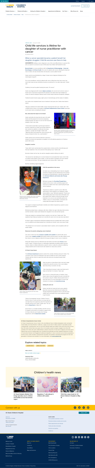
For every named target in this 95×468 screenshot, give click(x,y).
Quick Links (86, 6)
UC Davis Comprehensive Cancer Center (54, 108)
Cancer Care (28, 42)
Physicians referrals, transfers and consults (57, 421)
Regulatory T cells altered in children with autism (45, 395)
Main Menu (4, 1)
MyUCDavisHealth (75, 6)
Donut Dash (32, 305)
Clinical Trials (51, 450)
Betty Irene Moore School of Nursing (13, 453)
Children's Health (30, 345)
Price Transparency (52, 457)
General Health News (41, 345)
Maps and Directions (31, 450)
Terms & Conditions (26, 465)
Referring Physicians (52, 452)
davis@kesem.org (60, 281)
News (81, 11)
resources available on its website (47, 234)
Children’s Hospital (17, 14)
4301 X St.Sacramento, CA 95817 (10, 417)
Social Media (30, 448)
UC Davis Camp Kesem (33, 254)
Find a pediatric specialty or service (55, 418)
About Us (29, 443)
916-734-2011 (8, 426)
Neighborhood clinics (10, 448)
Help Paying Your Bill (52, 455)
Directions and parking (53, 428)
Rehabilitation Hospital (11, 446)
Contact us (50, 430)
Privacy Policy (33, 465)
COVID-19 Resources (52, 460)
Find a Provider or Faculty (53, 445)
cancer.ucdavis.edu (56, 336)
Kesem (62, 241)
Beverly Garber (29, 68)
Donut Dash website (40, 313)
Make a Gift (84, 413)
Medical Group (9, 456)
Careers (83, 1)
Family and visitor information (54, 426)
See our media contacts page (32, 353)
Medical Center (9, 441)
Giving (77, 1)
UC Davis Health (9, 14)
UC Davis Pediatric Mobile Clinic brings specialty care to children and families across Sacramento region (23, 396)
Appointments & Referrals (54, 11)
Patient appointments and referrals (55, 423)
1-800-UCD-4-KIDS (10, 422)
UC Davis (47, 176)
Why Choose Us (74, 11)
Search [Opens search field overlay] (91, 1)
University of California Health (76, 445)
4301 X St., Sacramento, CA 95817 (83, 465)
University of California (75, 448)
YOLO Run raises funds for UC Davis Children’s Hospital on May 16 (70, 396)
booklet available (36, 236)
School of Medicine (10, 451)
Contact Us (29, 445)
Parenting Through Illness (60, 181)
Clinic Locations (51, 448)
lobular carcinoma (47, 91)
